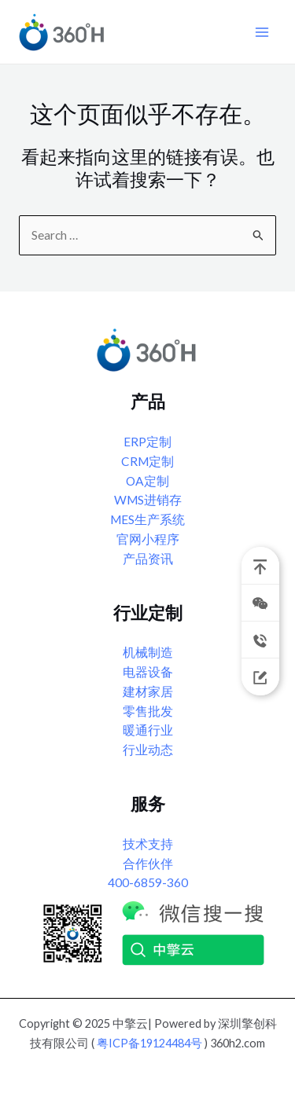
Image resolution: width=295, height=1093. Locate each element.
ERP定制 (147, 442)
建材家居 (148, 691)
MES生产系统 (147, 519)
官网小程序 (147, 539)
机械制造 (148, 652)
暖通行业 (148, 730)
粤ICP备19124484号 (149, 1043)
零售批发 (148, 711)
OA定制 (147, 481)
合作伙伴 (148, 863)
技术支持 (148, 844)
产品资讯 (148, 559)
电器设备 (148, 672)
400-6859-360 (148, 882)
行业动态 (148, 750)
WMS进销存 (148, 500)
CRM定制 (147, 461)
